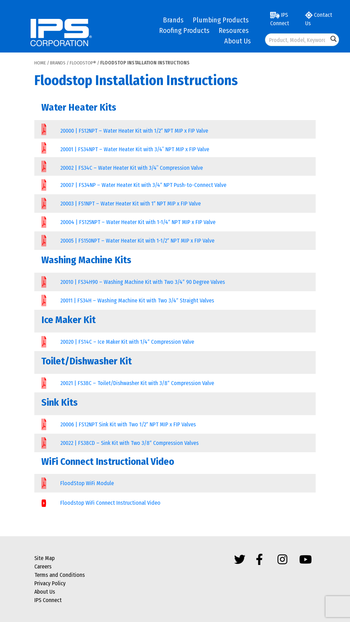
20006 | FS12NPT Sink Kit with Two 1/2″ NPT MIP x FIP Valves (128, 424)
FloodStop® (83, 63)
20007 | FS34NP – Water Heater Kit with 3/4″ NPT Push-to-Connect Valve (143, 185)
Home (40, 63)
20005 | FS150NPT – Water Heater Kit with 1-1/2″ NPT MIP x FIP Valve (137, 240)
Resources (234, 30)
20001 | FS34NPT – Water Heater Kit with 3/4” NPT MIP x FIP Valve (134, 149)
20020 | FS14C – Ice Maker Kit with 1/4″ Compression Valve (127, 341)
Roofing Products (184, 30)
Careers (43, 566)
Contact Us (318, 19)
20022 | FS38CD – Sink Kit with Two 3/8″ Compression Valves (129, 443)
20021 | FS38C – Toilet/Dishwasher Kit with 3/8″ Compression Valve (137, 383)
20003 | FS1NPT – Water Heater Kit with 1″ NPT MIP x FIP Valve (130, 203)
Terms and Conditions (59, 575)
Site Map (44, 558)
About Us (237, 41)
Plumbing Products (221, 20)
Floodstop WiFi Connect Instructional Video (110, 502)
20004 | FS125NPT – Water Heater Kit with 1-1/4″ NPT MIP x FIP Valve (137, 222)
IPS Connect (279, 19)
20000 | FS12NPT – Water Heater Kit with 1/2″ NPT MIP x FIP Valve (134, 130)
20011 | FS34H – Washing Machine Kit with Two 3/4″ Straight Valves (137, 300)
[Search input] (297, 39)
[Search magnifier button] (333, 39)
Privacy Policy (50, 583)
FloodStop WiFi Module (87, 483)
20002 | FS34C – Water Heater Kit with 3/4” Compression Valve (131, 168)
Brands (173, 20)
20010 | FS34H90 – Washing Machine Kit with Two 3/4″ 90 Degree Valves (142, 282)
